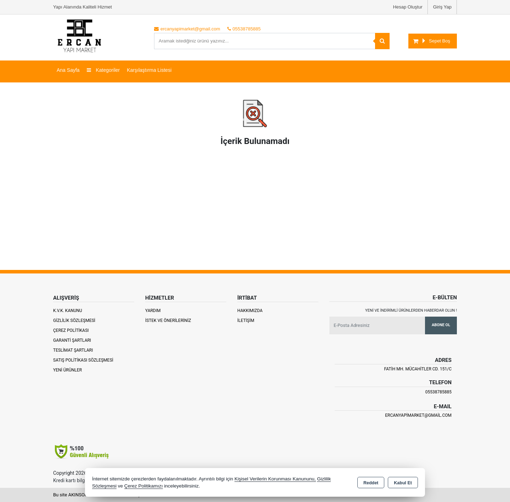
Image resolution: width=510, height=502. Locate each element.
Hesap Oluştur (408, 7)
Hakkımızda (249, 310)
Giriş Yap (442, 7)
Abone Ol (441, 325)
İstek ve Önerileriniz (168, 320)
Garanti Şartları (72, 340)
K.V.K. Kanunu (67, 310)
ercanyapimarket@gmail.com (418, 415)
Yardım (153, 310)
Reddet (370, 482)
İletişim (245, 320)
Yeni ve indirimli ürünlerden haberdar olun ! (411, 310)
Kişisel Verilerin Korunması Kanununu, (275, 478)
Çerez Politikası (71, 330)
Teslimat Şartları (73, 350)
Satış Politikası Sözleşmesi (83, 360)
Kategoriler (103, 70)
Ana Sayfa (68, 70)
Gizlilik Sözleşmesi (74, 320)
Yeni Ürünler (67, 370)
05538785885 (438, 392)
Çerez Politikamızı (143, 486)
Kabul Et (403, 482)
